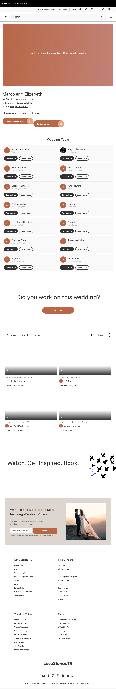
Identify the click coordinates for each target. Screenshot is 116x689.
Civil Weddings (19, 646)
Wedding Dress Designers (67, 576)
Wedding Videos (20, 619)
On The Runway (64, 638)
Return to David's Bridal (17, 3)
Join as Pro (58, 310)
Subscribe (45, 530)
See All (100, 335)
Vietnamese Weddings (22, 638)
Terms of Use (19, 595)
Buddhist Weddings (21, 649)
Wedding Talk (63, 631)
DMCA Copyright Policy (23, 591)
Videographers (63, 569)
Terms (35, 535)
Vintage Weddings (21, 627)
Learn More (26, 158)
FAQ (15, 569)
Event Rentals (63, 591)
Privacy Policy (47, 535)
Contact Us (11, 158)
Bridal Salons (63, 595)
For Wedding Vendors (22, 573)
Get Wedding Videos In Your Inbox (53, 9)
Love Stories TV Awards (67, 619)
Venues (60, 573)
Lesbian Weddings (21, 623)
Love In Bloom (63, 634)
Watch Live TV (63, 627)
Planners (61, 599)
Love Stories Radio (65, 623)
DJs (59, 584)
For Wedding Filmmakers (23, 576)
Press (16, 584)
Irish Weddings (19, 642)
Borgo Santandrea (19, 106)
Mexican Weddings (21, 634)
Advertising (18, 580)
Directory (61, 565)
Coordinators (63, 588)
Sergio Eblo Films (25, 102)
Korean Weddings (20, 631)
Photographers (63, 580)
